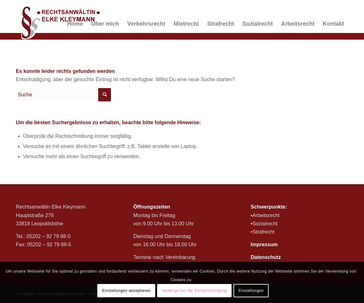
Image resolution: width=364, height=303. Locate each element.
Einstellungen (251, 290)
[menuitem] (75, 24)
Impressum (264, 244)
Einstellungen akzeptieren (126, 290)
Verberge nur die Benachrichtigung (194, 290)
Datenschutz (266, 257)
